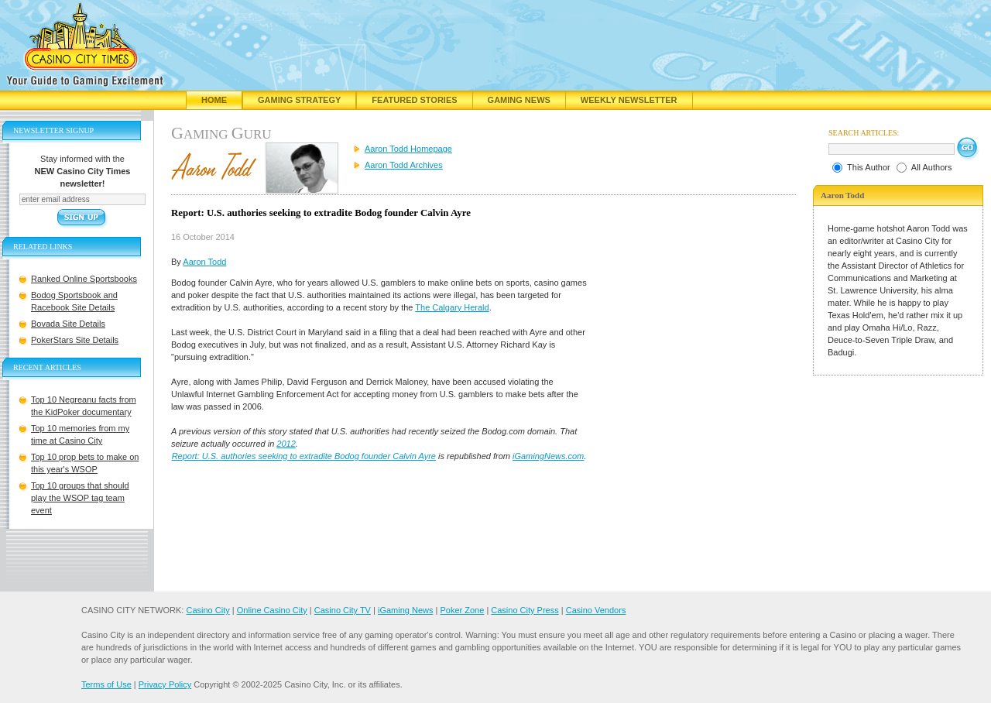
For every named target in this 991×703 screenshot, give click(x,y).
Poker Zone (462, 610)
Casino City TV (342, 610)
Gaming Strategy (299, 100)
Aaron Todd (204, 261)
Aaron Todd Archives (404, 165)
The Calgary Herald (452, 307)
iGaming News (406, 610)
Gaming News (519, 100)
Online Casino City (272, 610)
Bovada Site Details (68, 323)
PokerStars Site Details (74, 340)
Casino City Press (524, 610)
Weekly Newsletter (629, 100)
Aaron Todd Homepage (408, 148)
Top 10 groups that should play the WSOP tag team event (80, 498)
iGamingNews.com (548, 456)
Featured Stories (414, 100)
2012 (285, 443)
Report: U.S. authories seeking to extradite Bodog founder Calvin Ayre (304, 456)
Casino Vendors (596, 610)
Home (214, 100)
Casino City (207, 610)
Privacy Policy (165, 684)
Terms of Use (106, 684)
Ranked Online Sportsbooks (84, 278)
